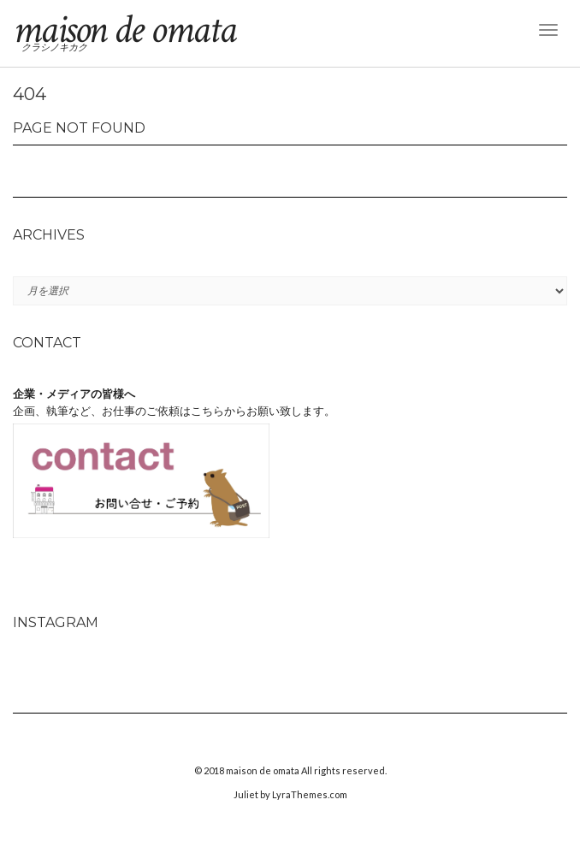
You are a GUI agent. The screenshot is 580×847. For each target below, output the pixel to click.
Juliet (246, 794)
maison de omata (124, 29)
